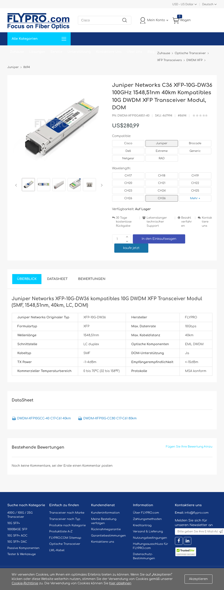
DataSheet (57, 279)
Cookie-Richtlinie (25, 583)
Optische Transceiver (64, 543)
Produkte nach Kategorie (67, 525)
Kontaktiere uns (207, 221)
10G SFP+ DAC (17, 541)
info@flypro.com (197, 512)
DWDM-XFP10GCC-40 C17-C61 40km (44, 418)
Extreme (162, 151)
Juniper (161, 143)
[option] (28, 185)
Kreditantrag (142, 525)
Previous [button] (17, 185)
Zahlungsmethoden (147, 519)
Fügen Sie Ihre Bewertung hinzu (189, 446)
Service (56, 51)
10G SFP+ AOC (17, 535)
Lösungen (37, 51)
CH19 (195, 175)
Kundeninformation (105, 512)
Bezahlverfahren (186, 221)
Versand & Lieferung (148, 531)
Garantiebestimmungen (108, 535)
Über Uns (134, 51)
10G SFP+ (13, 523)
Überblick (27, 279)
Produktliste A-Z (61, 531)
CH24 (162, 190)
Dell (128, 151)
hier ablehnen (120, 583)
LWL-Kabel (57, 550)
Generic (195, 151)
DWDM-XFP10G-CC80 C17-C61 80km (110, 418)
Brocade (195, 143)
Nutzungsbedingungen (150, 537)
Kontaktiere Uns (108, 51)
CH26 (128, 198)
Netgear (128, 158)
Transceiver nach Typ (64, 519)
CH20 (128, 183)
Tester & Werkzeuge (21, 554)
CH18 (161, 175)
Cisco (128, 143)
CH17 (128, 175)
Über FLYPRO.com (146, 512)
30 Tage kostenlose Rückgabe (124, 221)
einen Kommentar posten (93, 465)
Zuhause (17, 51)
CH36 (162, 198)
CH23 (128, 190)
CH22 (195, 183)
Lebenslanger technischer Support (157, 221)
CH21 (161, 183)
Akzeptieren (198, 579)
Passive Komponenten (23, 548)
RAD (162, 158)
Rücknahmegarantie (106, 529)
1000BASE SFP (17, 529)
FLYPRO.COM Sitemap (65, 537)
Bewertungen (91, 279)
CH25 (195, 190)
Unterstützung (79, 51)
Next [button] (101, 185)
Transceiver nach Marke (66, 512)
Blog (151, 51)
